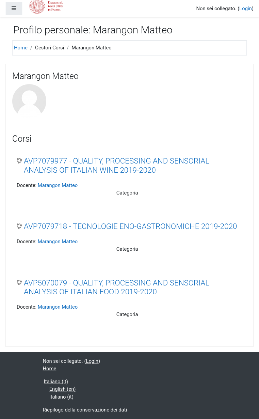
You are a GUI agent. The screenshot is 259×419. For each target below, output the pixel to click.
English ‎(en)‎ (62, 389)
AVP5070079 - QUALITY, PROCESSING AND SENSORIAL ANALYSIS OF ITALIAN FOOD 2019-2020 (116, 287)
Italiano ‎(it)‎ (56, 381)
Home (21, 48)
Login (245, 8)
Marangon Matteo (58, 185)
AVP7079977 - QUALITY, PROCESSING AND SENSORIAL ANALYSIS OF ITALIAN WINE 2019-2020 (116, 165)
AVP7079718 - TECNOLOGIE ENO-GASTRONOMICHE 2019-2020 (130, 226)
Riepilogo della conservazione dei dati (85, 410)
